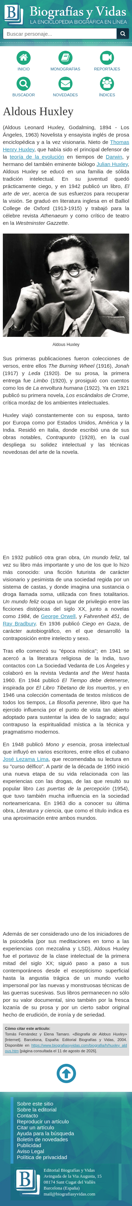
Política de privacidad (42, 1157)
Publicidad (29, 1145)
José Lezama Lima (26, 759)
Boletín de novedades (42, 1139)
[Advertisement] (66, 504)
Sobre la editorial (37, 1110)
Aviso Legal (30, 1151)
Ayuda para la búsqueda (45, 1133)
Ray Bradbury (19, 623)
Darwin (114, 157)
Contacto (27, 1115)
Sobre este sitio (35, 1104)
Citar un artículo (35, 1127)
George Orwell (58, 616)
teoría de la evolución (37, 157)
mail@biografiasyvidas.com (69, 1194)
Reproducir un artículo (43, 1121)
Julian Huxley (112, 164)
